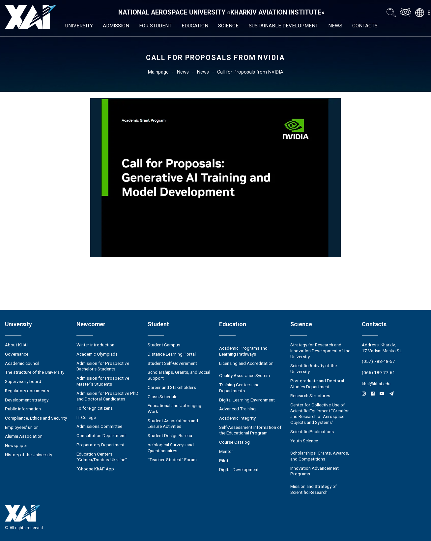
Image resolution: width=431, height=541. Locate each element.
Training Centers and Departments (239, 387)
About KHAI (16, 344)
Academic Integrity (237, 418)
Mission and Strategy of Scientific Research (313, 489)
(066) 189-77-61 (378, 372)
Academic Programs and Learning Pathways (243, 351)
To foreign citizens (94, 408)
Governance (16, 354)
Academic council (22, 363)
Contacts (365, 26)
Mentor (226, 451)
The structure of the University (34, 372)
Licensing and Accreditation (246, 363)
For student (155, 26)
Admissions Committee (99, 426)
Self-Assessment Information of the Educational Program (250, 430)
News (335, 26)
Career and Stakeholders (172, 387)
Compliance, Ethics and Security (36, 418)
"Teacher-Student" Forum (172, 459)
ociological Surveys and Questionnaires (171, 447)
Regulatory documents (27, 390)
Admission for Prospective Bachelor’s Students (102, 366)
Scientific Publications (312, 431)
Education (195, 26)
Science (228, 26)
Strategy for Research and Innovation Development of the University (320, 350)
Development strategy (26, 399)
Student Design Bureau (170, 435)
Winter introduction (95, 344)
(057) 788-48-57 (378, 361)
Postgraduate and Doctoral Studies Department (317, 383)
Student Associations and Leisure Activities (173, 423)
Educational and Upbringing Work (174, 408)
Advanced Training (237, 408)
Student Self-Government (172, 363)
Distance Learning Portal (172, 354)
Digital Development (239, 469)
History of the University (28, 454)
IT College (86, 417)
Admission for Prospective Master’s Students (102, 381)
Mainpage (158, 72)
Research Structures (310, 395)
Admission (116, 26)
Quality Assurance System (244, 375)
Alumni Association (24, 436)
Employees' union (22, 427)
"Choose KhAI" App (95, 468)
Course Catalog (234, 442)
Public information (23, 408)
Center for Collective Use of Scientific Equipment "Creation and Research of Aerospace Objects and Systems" (320, 413)
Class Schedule (162, 396)
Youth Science (304, 440)
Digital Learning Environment (247, 399)
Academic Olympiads (97, 354)
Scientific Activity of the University (313, 368)
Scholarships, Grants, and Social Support (179, 375)
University (79, 26)
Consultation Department (101, 435)
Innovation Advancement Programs (314, 471)
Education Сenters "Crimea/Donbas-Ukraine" (101, 456)
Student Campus (164, 344)
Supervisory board (23, 381)
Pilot (223, 460)
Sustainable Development (283, 26)
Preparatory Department (100, 444)
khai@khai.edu (376, 383)
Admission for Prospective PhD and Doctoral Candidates (107, 396)
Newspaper (16, 445)
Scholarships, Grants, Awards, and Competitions (319, 455)
